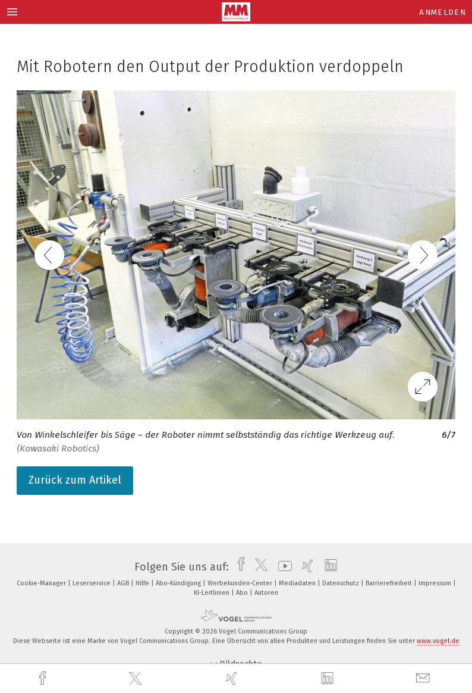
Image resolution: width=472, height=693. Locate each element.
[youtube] (282, 566)
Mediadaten (298, 583)
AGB (124, 583)
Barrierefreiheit (390, 583)
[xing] (233, 678)
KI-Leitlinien (212, 593)
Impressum (435, 583)
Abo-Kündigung (179, 583)
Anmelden (442, 12)
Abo (243, 593)
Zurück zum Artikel (75, 480)
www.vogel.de (438, 641)
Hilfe (143, 583)
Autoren (266, 593)
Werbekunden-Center (240, 583)
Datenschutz (341, 583)
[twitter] (136, 678)
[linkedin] (329, 678)
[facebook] (44, 678)
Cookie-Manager (42, 583)
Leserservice (92, 583)
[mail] (424, 678)
